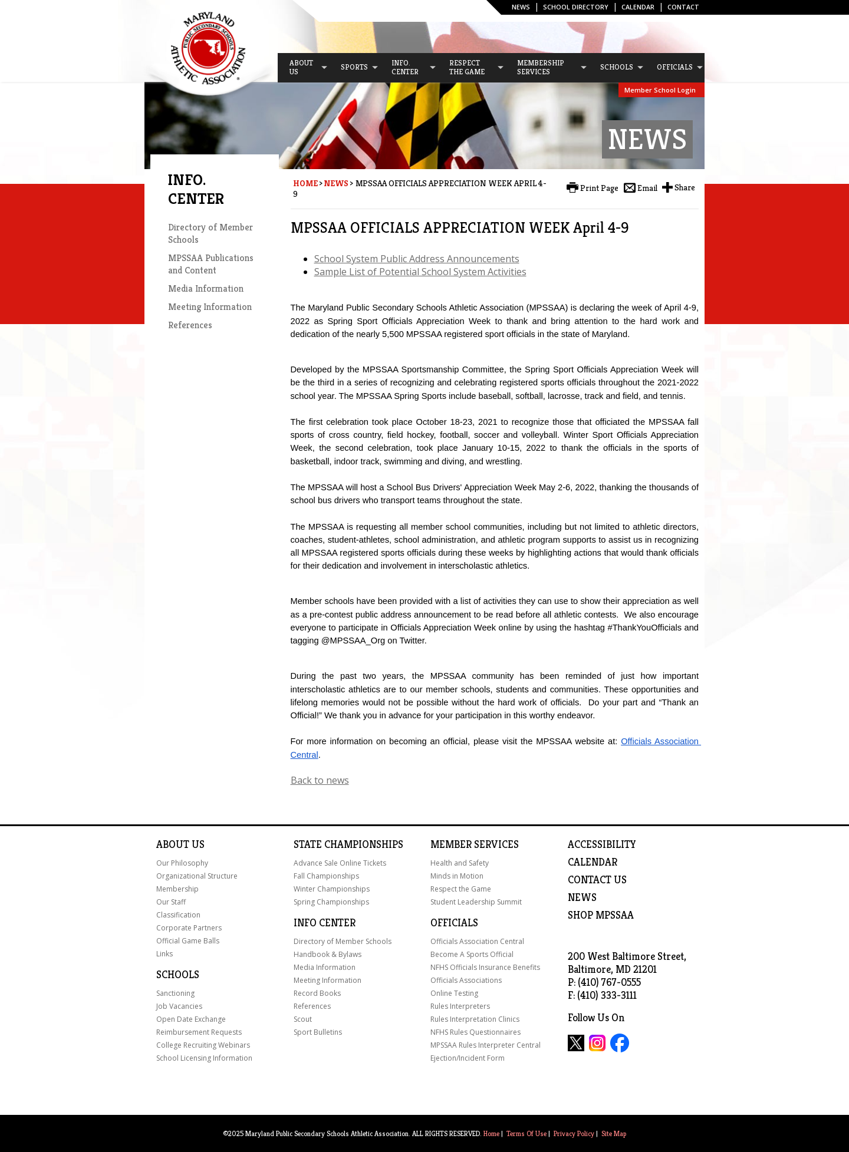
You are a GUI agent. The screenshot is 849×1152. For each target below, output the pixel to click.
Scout (303, 1019)
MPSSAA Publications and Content (211, 264)
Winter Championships (332, 889)
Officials (454, 922)
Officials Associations (466, 980)
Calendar (637, 6)
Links (164, 954)
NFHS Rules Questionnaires (475, 1032)
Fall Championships (326, 876)
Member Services (474, 844)
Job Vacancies (179, 1006)
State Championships (348, 844)
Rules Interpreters (460, 1006)
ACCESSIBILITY (602, 844)
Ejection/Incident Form (467, 1058)
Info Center (325, 922)
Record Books (317, 993)
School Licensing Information (204, 1058)
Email (647, 188)
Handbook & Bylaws (327, 954)
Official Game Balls (187, 941)
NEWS (582, 897)
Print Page (599, 188)
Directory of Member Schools (342, 941)
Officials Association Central (477, 941)
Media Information (205, 288)
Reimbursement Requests (199, 1032)
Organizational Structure (197, 876)
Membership (177, 889)
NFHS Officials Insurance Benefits (485, 967)
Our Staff (171, 902)
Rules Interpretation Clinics (474, 1019)
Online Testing (454, 993)
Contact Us (597, 879)
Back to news (320, 780)
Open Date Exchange (191, 1019)
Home (305, 183)
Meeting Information (210, 307)
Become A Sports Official (472, 954)
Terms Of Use (526, 1133)
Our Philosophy (182, 863)
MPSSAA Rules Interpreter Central (485, 1045)
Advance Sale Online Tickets (340, 863)
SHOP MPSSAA (601, 915)
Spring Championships (331, 902)
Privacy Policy (574, 1133)
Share (684, 187)
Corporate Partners (189, 928)
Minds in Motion (456, 876)
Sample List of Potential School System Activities (420, 271)
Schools (177, 974)
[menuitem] (303, 67)
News (521, 6)
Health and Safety (459, 863)
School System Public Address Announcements (416, 258)
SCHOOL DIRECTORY (575, 6)
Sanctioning (175, 993)
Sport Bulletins (318, 1032)
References (190, 325)
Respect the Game (460, 889)
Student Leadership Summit (476, 902)
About (172, 844)
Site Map (613, 1133)
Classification (178, 915)
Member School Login (660, 89)
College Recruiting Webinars (203, 1045)
